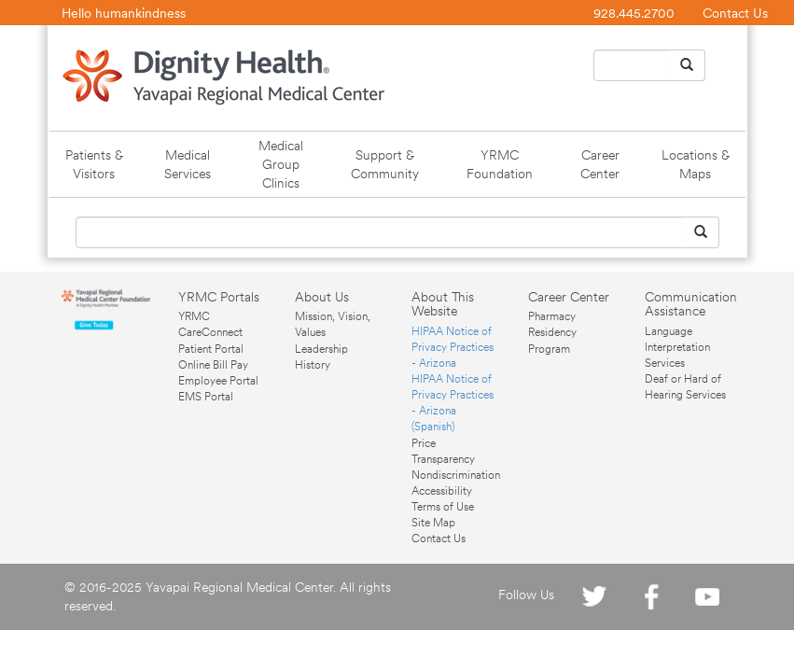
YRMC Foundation (500, 164)
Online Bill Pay (213, 364)
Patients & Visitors (94, 164)
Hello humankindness (124, 13)
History (312, 364)
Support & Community (385, 164)
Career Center (600, 164)
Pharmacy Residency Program (552, 332)
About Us (322, 296)
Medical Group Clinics (280, 164)
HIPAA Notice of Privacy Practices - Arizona (452, 347)
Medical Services (187, 164)
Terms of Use (442, 506)
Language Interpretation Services (677, 347)
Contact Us (735, 13)
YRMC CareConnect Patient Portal (211, 332)
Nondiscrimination (455, 475)
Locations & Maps (696, 164)
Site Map (433, 522)
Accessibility (441, 490)
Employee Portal (218, 380)
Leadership (321, 349)
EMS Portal (205, 396)
